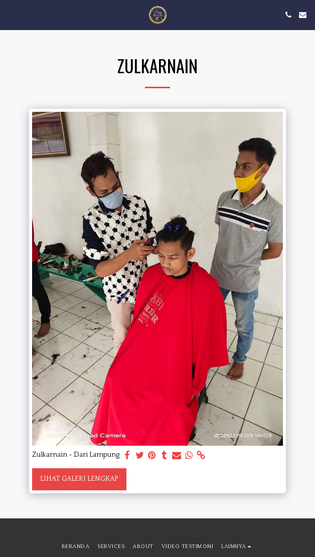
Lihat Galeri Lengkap (79, 479)
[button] (11, 15)
